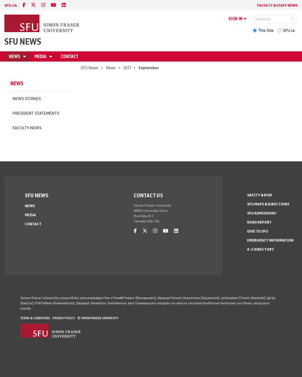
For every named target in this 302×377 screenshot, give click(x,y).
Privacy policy (64, 318)
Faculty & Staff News (277, 5)
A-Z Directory (260, 249)
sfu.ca (10, 5)
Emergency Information (270, 240)
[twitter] (33, 5)
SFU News (22, 41)
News (15, 56)
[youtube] (53, 5)
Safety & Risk (259, 195)
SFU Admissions (261, 213)
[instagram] (43, 5)
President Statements (36, 113)
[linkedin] (64, 5)
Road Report (259, 222)
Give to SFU (257, 231)
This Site (266, 30)
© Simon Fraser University (97, 318)
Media (40, 56)
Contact (69, 56)
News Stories (27, 98)
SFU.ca (289, 30)
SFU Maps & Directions (268, 204)
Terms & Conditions (35, 318)
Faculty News (27, 127)
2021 (127, 68)
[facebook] (23, 5)
